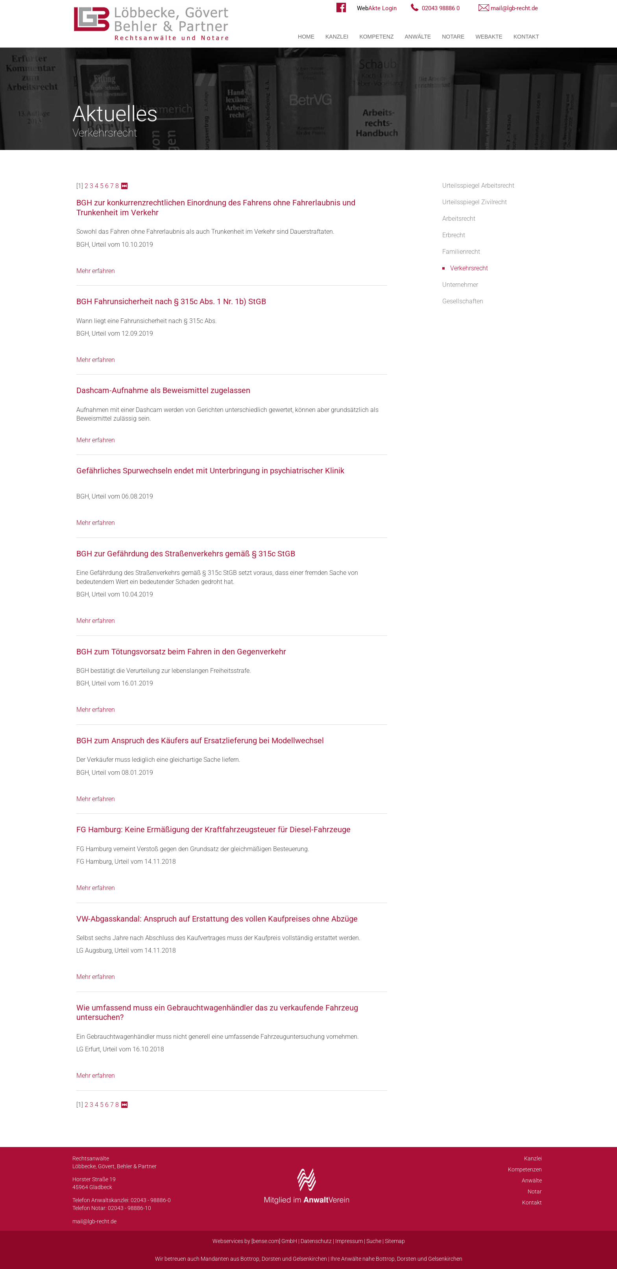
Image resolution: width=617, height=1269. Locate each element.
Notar (535, 1191)
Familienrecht (461, 251)
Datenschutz (316, 1241)
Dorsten (271, 1259)
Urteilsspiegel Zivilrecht (474, 202)
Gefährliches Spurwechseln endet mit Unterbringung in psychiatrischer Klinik (210, 470)
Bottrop (249, 1259)
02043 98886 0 (441, 8)
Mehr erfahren (95, 271)
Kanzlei (336, 36)
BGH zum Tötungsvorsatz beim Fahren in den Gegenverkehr (181, 651)
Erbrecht (453, 235)
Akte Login (377, 8)
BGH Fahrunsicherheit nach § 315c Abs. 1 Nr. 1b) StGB (171, 301)
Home (306, 36)
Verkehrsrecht (469, 268)
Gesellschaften (462, 301)
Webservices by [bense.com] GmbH (254, 1241)
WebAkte (488, 36)
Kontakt (526, 36)
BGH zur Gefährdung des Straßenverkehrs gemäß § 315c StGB (185, 553)
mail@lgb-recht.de (514, 8)
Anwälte (418, 36)
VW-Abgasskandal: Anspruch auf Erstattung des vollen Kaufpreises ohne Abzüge (217, 919)
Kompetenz (376, 36)
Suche (373, 1241)
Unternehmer (460, 284)
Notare (453, 36)
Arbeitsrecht (458, 218)
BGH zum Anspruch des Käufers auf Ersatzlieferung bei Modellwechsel (200, 740)
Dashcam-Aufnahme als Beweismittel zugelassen (163, 390)
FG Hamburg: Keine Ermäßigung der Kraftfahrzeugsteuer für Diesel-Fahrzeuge (213, 829)
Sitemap (395, 1241)
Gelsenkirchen (310, 1259)
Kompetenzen (525, 1169)
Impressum (349, 1241)
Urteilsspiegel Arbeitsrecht (478, 185)
